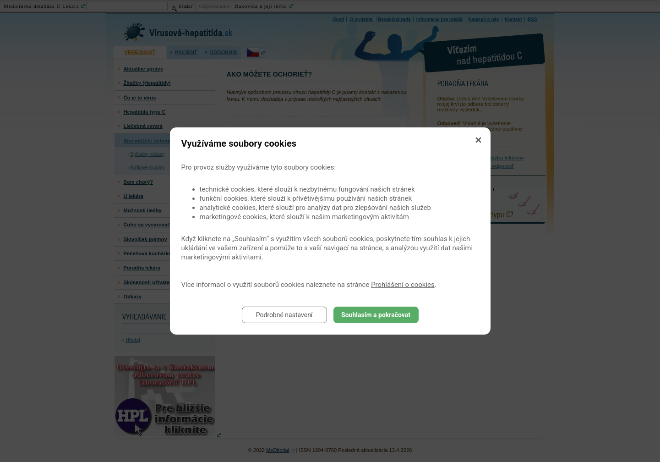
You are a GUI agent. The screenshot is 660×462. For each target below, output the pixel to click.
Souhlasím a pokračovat (375, 315)
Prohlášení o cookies (403, 284)
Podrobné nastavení (284, 315)
